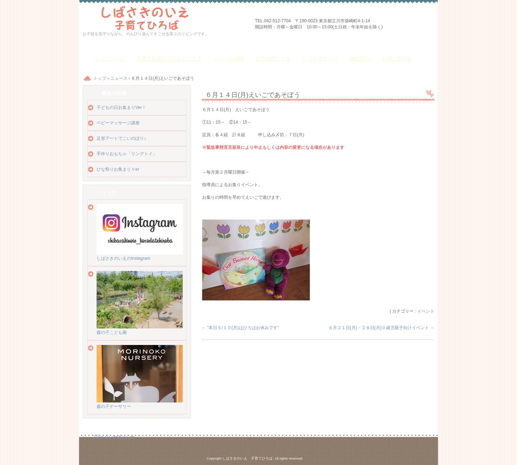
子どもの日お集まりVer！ (121, 107)
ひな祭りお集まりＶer (118, 169)
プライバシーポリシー (113, 436)
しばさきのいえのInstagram (140, 255)
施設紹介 (360, 58)
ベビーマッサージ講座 (118, 122)
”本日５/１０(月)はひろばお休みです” (240, 327)
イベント (425, 311)
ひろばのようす (273, 58)
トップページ (109, 58)
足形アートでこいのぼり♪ (121, 138)
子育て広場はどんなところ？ (169, 58)
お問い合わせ (397, 58)
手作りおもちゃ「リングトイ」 (127, 153)
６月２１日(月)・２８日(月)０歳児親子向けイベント (381, 327)
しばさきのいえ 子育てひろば (165, 17)
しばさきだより (320, 58)
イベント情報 (229, 58)
